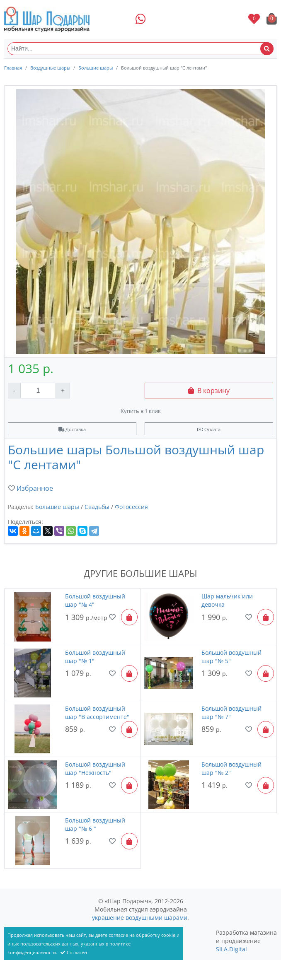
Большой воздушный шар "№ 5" (231, 657)
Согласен (74, 952)
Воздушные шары (50, 68)
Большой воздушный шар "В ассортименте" (97, 712)
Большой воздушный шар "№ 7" (231, 712)
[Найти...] (140, 48)
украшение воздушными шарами (139, 917)
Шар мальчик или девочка (227, 600)
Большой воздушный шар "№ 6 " (95, 824)
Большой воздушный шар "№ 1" (95, 657)
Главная (13, 68)
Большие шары (95, 68)
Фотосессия (131, 507)
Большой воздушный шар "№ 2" (231, 768)
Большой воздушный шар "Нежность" (95, 768)
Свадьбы (97, 507)
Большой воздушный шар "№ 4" (95, 600)
